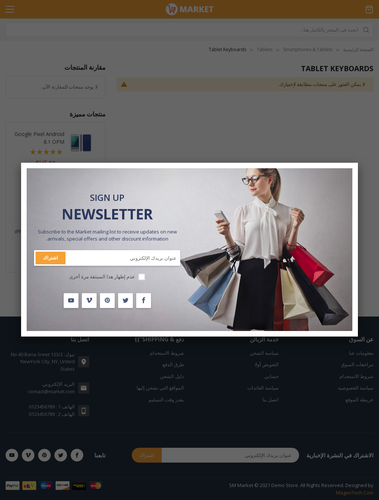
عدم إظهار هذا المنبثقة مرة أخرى (102, 276)
